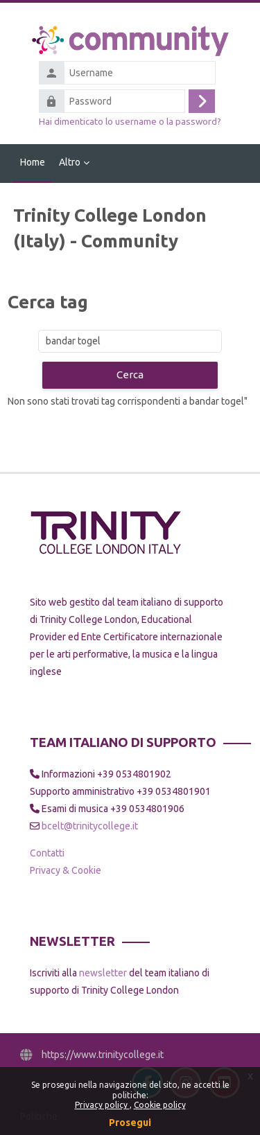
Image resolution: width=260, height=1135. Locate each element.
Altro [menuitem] (69, 162)
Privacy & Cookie (65, 870)
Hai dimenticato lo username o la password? (130, 121)
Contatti (47, 853)
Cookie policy (160, 1104)
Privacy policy (102, 1104)
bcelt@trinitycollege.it (90, 826)
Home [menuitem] (32, 162)
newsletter (103, 972)
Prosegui (130, 1122)
